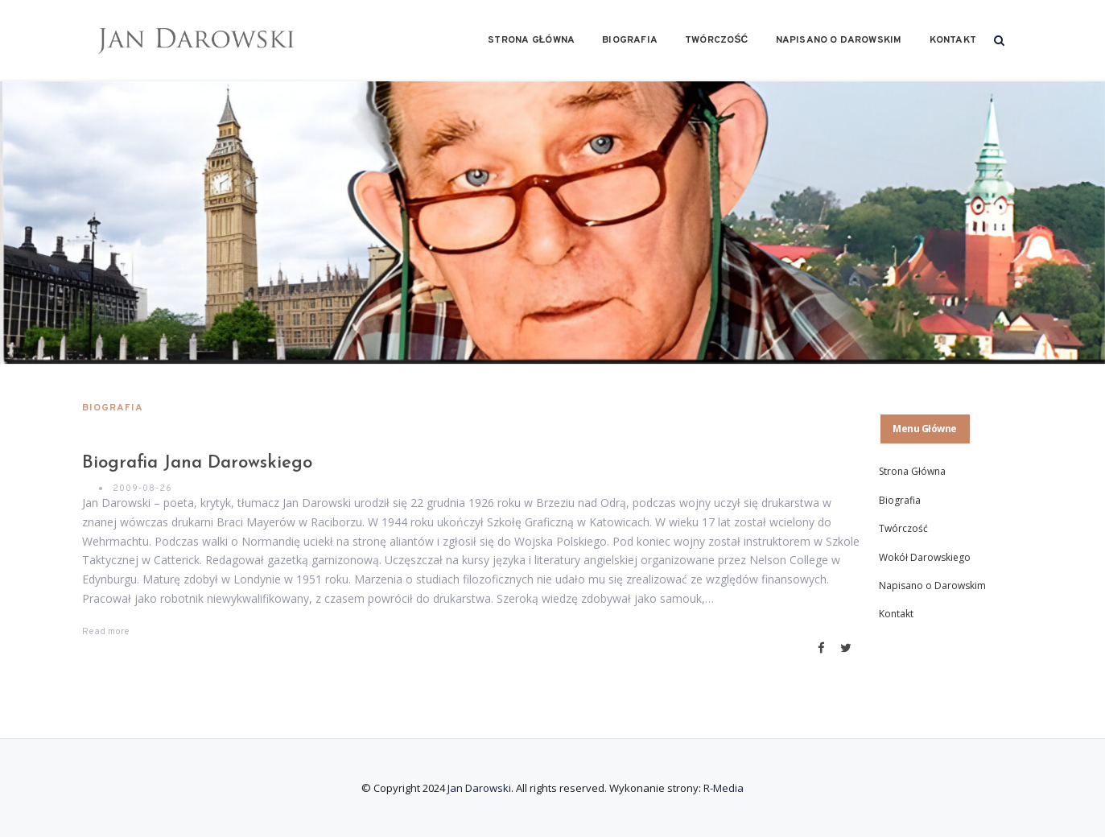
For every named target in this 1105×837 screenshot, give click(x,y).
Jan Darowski (479, 788)
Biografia (630, 40)
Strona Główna (531, 40)
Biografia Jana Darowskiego (197, 463)
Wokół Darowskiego (925, 557)
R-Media (723, 788)
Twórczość (716, 40)
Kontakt (953, 40)
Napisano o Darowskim (839, 40)
